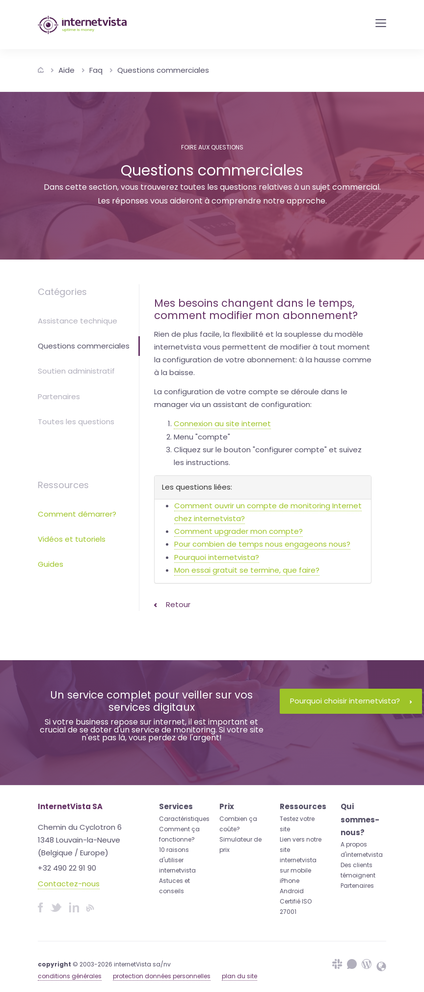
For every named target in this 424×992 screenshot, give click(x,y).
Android (292, 891)
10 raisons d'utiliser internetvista (177, 860)
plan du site (239, 976)
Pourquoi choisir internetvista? (351, 701)
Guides (50, 564)
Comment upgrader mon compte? (238, 531)
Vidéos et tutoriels (72, 539)
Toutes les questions (76, 421)
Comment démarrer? (77, 514)
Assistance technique (77, 321)
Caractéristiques (184, 819)
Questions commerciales (163, 70)
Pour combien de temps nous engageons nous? (262, 544)
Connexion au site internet (222, 423)
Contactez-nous (69, 883)
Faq (96, 70)
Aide (66, 70)
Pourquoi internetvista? (216, 557)
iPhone (289, 880)
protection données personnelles (162, 976)
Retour (172, 604)
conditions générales (70, 976)
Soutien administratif (76, 371)
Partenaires (59, 396)
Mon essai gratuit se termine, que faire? (246, 570)
